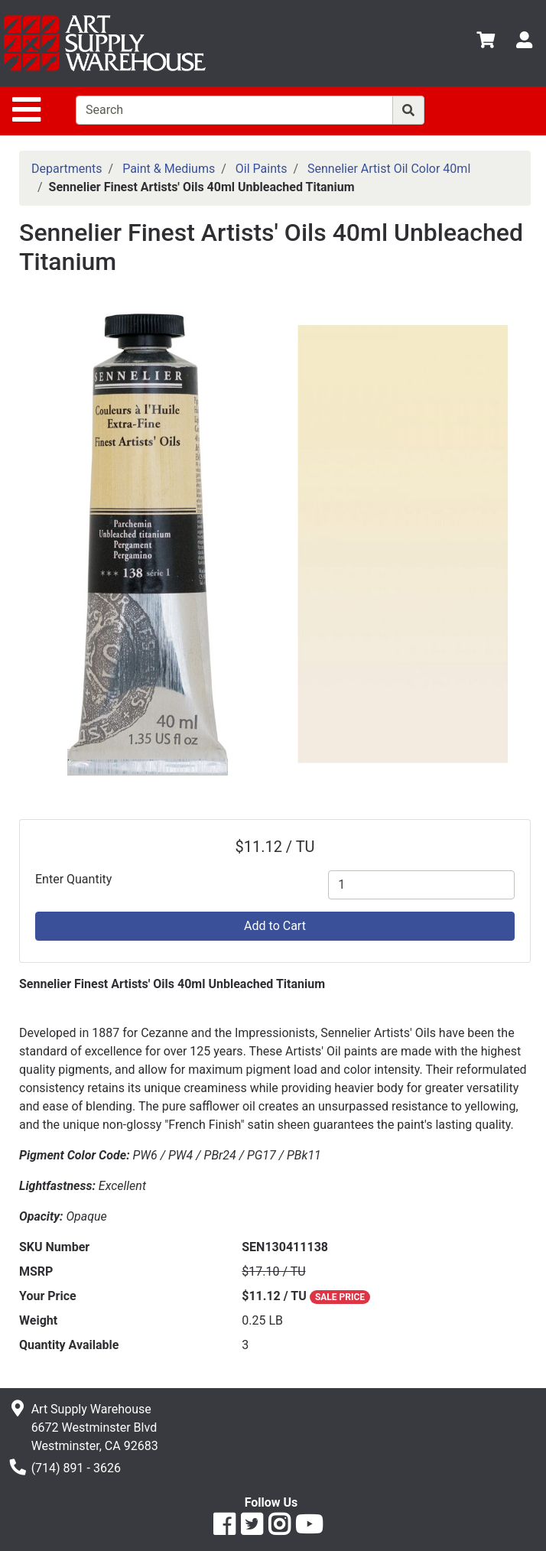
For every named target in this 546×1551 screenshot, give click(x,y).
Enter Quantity (73, 879)
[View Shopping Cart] (485, 42)
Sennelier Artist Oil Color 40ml (388, 168)
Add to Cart (275, 926)
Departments (66, 168)
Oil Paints (262, 168)
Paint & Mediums (168, 168)
